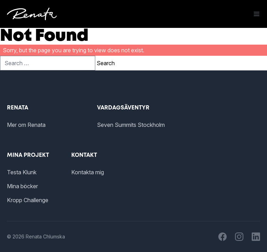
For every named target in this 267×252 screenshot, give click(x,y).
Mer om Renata (26, 124)
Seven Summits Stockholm (131, 124)
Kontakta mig (87, 172)
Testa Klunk (22, 172)
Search (106, 63)
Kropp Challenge (27, 200)
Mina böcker (22, 186)
